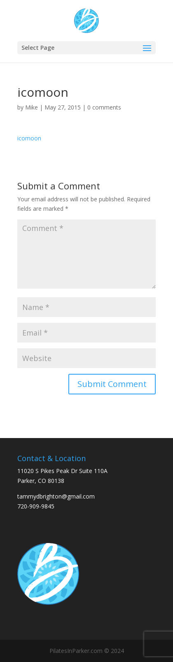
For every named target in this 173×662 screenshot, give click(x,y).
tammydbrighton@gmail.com (56, 496)
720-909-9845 (35, 506)
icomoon (29, 138)
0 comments (104, 107)
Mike (31, 107)
